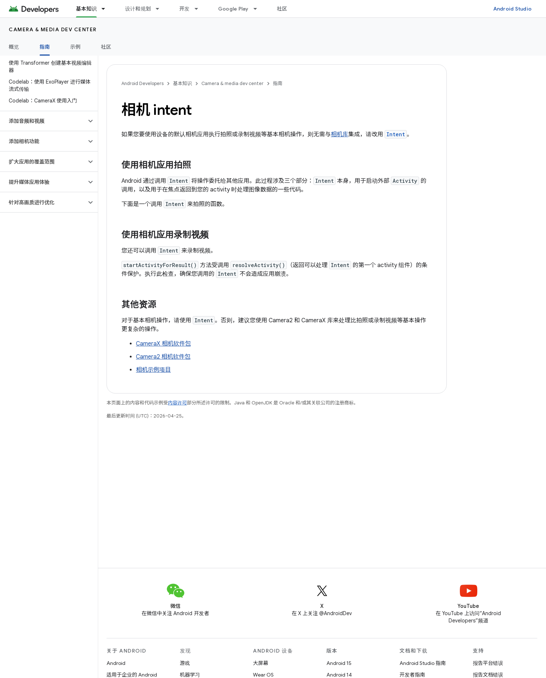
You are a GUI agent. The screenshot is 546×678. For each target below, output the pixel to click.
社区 (282, 8)
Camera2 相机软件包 (163, 356)
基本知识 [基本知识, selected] (86, 8)
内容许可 (177, 403)
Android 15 (339, 663)
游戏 (185, 663)
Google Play (233, 8)
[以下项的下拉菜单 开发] (199, 8)
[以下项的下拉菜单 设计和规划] (160, 8)
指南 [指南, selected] (45, 47)
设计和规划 (138, 8)
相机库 (339, 134)
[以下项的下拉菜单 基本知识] (106, 8)
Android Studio (512, 8)
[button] (43, 121)
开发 (184, 8)
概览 (14, 47)
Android (116, 663)
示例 (75, 47)
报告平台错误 (488, 663)
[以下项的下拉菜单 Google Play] (258, 8)
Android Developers (142, 83)
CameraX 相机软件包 (163, 343)
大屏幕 (260, 663)
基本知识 (182, 83)
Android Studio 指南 (423, 663)
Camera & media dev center (53, 29)
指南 (277, 83)
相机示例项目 (153, 370)
